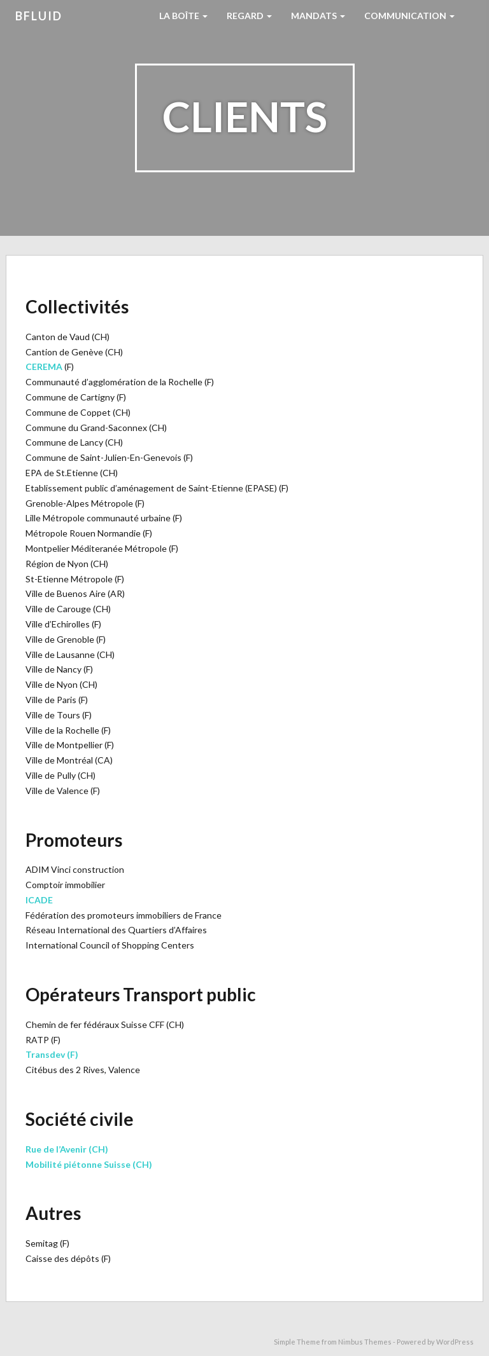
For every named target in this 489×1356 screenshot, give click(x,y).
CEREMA (43, 366)
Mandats (318, 15)
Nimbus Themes (365, 1342)
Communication (409, 15)
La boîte (183, 15)
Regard (249, 15)
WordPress (455, 1342)
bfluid (38, 16)
